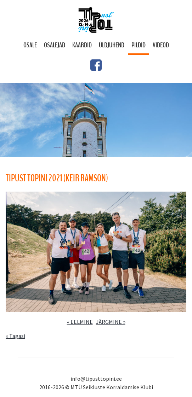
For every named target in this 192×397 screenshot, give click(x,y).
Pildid (138, 45)
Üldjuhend (111, 45)
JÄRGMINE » (110, 321)
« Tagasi (15, 335)
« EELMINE (80, 321)
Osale (30, 45)
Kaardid (82, 45)
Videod (161, 45)
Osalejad (54, 45)
